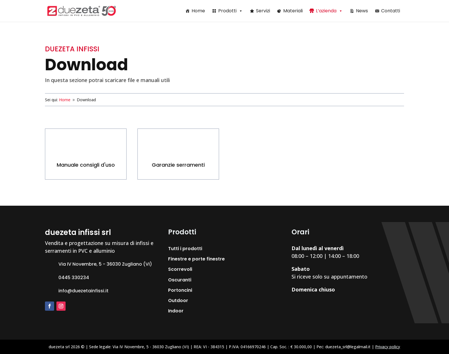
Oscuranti (179, 280)
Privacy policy (387, 346)
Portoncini (180, 290)
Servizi (263, 10)
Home (198, 10)
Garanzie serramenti (178, 164)
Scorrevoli (180, 269)
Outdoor (178, 300)
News (362, 10)
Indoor (176, 311)
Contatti (390, 10)
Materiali (293, 10)
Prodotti (230, 10)
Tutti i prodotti (185, 248)
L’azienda (329, 10)
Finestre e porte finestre (196, 259)
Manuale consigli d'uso (86, 164)
